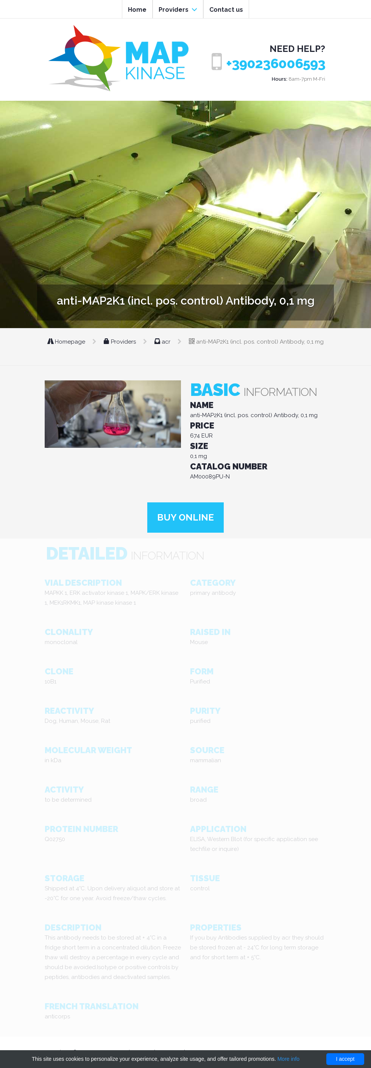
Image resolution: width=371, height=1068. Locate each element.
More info (288, 1059)
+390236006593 (275, 63)
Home (137, 9)
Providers (178, 9)
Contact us (226, 9)
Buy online (185, 517)
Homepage (67, 341)
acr (163, 341)
